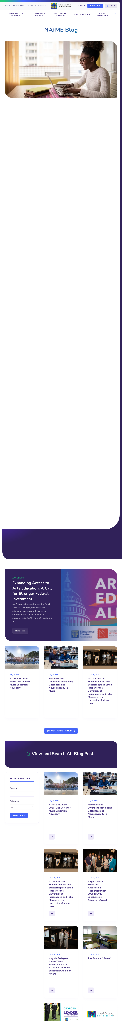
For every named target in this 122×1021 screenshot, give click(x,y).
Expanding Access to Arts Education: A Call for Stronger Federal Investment (32, 590)
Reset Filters (19, 815)
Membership (18, 6)
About (8, 6)
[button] (115, 14)
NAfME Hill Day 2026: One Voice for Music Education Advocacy (20, 683)
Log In (112, 6)
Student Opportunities (102, 14)
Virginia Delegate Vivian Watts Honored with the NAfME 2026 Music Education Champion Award (60, 966)
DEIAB (75, 14)
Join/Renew (95, 6)
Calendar (31, 6)
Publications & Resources (16, 14)
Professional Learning (60, 14)
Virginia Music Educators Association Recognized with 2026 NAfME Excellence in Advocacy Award (97, 891)
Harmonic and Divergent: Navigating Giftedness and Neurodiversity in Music (61, 685)
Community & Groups (39, 14)
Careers (42, 6)
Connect (81, 6)
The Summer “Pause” (99, 958)
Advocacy (85, 14)
